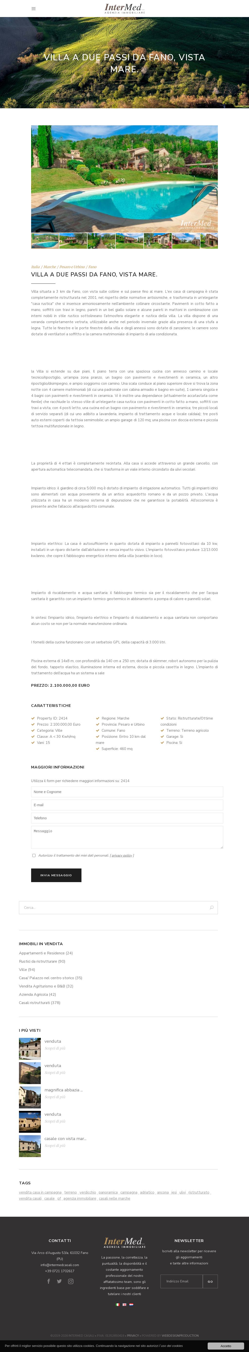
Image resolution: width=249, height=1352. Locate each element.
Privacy (133, 1336)
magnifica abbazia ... (63, 1090)
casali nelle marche (114, 1198)
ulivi (182, 1192)
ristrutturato (198, 1192)
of (59, 1198)
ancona (163, 1192)
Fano (92, 267)
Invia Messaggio (56, 875)
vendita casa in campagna (40, 1192)
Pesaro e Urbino (72, 267)
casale (49, 1198)
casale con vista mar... (65, 1139)
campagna (128, 1192)
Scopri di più (54, 1048)
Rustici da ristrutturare (42, 961)
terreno (70, 1192)
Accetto (226, 1346)
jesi (174, 1192)
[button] (213, 179)
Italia (35, 267)
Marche (49, 267)
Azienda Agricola (37, 994)
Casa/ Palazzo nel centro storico (50, 978)
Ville (27, 969)
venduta (52, 1041)
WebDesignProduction (180, 1336)
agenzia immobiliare (79, 1198)
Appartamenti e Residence (46, 953)
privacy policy (122, 855)
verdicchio (88, 1192)
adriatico (147, 1192)
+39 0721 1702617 (59, 1271)
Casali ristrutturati (40, 1002)
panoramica (108, 1192)
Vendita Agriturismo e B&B (46, 986)
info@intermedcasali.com (60, 1265)
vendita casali (30, 1198)
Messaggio (127, 837)
